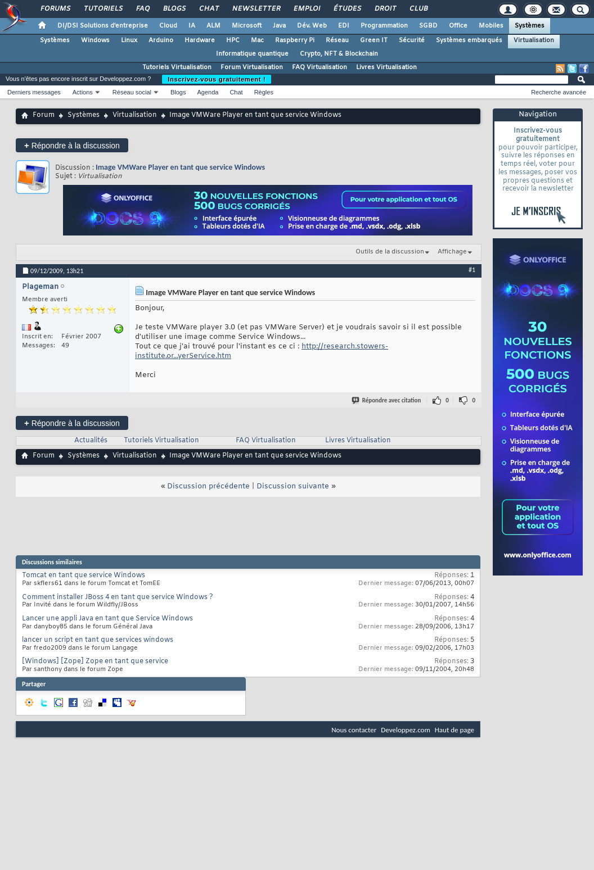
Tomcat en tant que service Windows (83, 575)
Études (347, 8)
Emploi (306, 8)
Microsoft (247, 26)
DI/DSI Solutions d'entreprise (102, 26)
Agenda (207, 92)
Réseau (337, 40)
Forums (55, 8)
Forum (44, 115)
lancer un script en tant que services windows (97, 640)
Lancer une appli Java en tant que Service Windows (107, 618)
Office (458, 26)
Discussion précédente (208, 486)
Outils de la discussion (390, 252)
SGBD (428, 26)
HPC (233, 40)
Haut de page (454, 730)
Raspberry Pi (294, 40)
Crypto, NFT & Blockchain (339, 54)
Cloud (168, 26)
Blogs (173, 8)
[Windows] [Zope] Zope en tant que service (95, 661)
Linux (129, 40)
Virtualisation (534, 40)
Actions (83, 92)
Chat (208, 8)
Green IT (374, 40)
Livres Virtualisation (386, 67)
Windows (95, 40)
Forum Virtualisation (251, 67)
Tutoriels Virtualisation (177, 67)
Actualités (90, 440)
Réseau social (131, 92)
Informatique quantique (252, 54)
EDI (343, 26)
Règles (263, 92)
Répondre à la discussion (72, 145)
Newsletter (256, 8)
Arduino (160, 40)
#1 (472, 270)
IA (191, 26)
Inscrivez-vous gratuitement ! (217, 79)
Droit (385, 8)
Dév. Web (312, 26)
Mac (257, 40)
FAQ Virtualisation (319, 67)
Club (418, 8)
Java (279, 26)
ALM (213, 26)
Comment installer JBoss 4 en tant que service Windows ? (117, 597)
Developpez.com (405, 730)
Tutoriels (102, 8)
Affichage (452, 252)
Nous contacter (353, 730)
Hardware (199, 40)
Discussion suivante (292, 486)
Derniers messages (34, 92)
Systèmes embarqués (469, 40)
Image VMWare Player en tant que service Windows (180, 167)
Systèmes (529, 26)
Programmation (384, 26)
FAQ (142, 8)
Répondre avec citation (387, 400)
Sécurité (412, 40)
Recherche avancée (558, 92)
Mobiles (491, 26)
